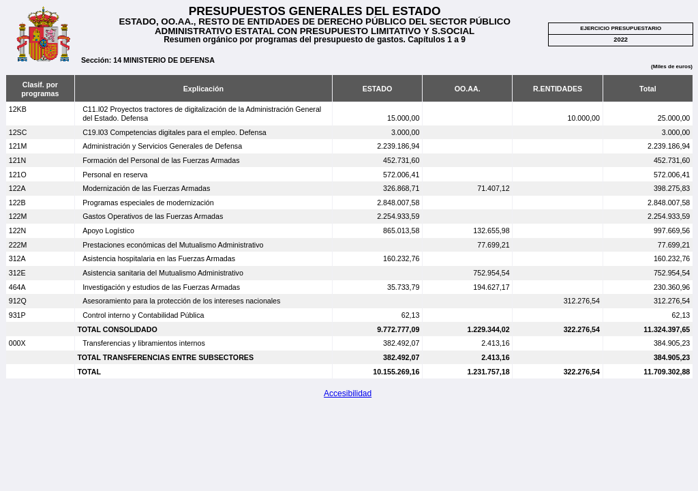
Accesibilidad (347, 393)
